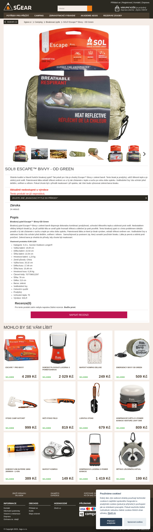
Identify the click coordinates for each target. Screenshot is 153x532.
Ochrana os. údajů (11, 519)
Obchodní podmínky (12, 511)
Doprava (145, 2)
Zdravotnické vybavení (62, 15)
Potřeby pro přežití (17, 15)
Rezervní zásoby (112, 15)
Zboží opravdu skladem (19, 494)
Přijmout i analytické (111, 522)
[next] (144, 154)
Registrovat (127, 2)
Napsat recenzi (79, 315)
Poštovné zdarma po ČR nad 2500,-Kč (92, 494)
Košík (31, 511)
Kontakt (137, 2)
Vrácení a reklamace (12, 514)
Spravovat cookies (135, 522)
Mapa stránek (34, 514)
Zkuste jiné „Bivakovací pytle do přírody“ (35, 198)
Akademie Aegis (89, 15)
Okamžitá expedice (55, 494)
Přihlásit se (115, 2)
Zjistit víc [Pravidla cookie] (112, 513)
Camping (39, 15)
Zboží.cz (57, 508)
